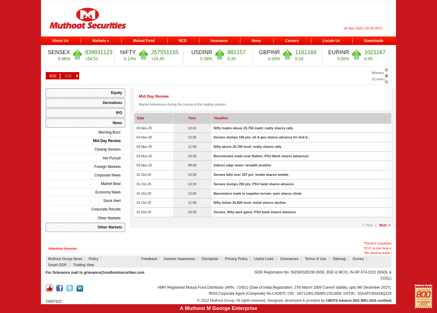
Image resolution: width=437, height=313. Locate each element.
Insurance (219, 41)
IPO (119, 113)
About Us (60, 41)
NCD (183, 41)
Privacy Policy (236, 259)
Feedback (149, 259)
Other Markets (108, 218)
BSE (53, 76)
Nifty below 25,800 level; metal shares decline (250, 202)
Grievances (289, 259)
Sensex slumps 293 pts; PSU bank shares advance (254, 184)
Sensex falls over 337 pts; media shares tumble (251, 174)
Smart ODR (57, 265)
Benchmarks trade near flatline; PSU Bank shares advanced (261, 156)
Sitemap (339, 259)
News (256, 41)
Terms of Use (316, 259)
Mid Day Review (107, 141)
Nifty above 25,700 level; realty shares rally (248, 146)
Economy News (107, 192)
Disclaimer (210, 259)
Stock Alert (111, 201)
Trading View (83, 265)
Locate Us (331, 41)
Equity (116, 93)
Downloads (373, 41)
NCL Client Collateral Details (226, 272)
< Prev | (370, 225)
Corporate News (107, 175)
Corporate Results (106, 209)
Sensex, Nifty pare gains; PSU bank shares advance (255, 212)
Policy (93, 259)
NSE (68, 76)
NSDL (179, 272)
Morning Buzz (109, 132)
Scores (358, 259)
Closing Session (107, 149)
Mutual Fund (143, 41)
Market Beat (111, 184)
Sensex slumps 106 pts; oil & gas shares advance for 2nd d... (262, 137)
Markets (100, 41)
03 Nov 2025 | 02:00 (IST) (363, 28)
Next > (384, 225)
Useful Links (264, 259)
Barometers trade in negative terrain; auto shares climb (257, 193)
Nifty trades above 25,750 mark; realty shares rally (253, 128)
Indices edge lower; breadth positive (242, 165)
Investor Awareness (179, 259)
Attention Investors (120, 259)
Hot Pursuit (111, 158)
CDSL (167, 272)
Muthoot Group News (65, 259)
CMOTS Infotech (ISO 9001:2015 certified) (358, 300)
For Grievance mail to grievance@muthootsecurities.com (95, 272)
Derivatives (112, 103)
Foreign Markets (107, 167)
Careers (292, 41)
